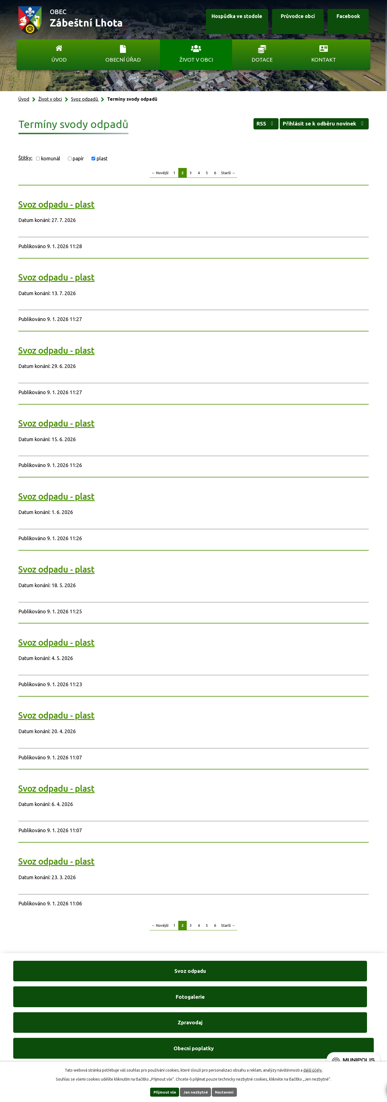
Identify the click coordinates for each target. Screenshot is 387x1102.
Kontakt (323, 60)
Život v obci (196, 60)
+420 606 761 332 (134, 1030)
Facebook (342, 20)
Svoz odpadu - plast (56, 204)
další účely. (312, 1069)
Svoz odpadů (85, 99)
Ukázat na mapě (266, 1041)
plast (102, 158)
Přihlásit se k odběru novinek (317, 125)
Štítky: (25, 158)
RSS (247, 125)
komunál (50, 158)
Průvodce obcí (280, 20)
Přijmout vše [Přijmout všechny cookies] (160, 1092)
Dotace (262, 60)
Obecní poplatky (334, 974)
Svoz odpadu (53, 974)
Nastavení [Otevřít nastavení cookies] (229, 1092)
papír (78, 158)
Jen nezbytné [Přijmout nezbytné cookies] (196, 1092)
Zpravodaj (240, 974)
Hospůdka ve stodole (211, 20)
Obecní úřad (123, 60)
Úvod (59, 60)
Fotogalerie (146, 974)
